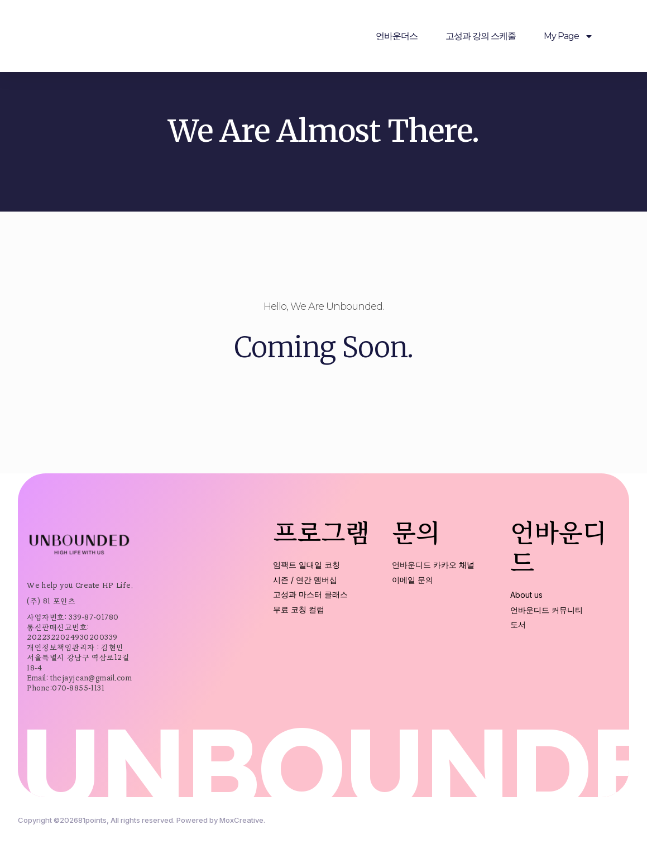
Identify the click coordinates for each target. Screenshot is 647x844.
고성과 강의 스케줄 (480, 36)
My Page (568, 36)
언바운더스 (397, 36)
